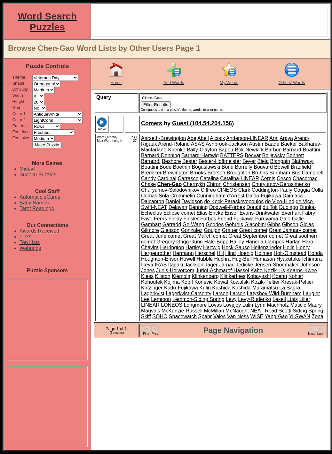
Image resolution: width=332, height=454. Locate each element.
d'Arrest (236, 195)
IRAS (161, 264)
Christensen (236, 184)
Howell (187, 259)
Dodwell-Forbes (227, 207)
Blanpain (280, 161)
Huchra (222, 259)
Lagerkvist (152, 293)
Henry (303, 247)
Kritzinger (152, 287)
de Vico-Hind (279, 201)
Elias (202, 213)
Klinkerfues (232, 276)
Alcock (217, 138)
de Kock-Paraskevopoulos (234, 201)
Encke (216, 213)
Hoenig (245, 253)
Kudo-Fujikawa (181, 287)
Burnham (279, 172)
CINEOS (227, 190)
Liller (304, 299)
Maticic (298, 305)
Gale (285, 218)
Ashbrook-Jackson (227, 144)
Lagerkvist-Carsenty (188, 293)
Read (271, 310)
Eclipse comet (179, 213)
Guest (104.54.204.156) (203, 123)
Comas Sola (155, 195)
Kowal (221, 282)
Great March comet (205, 236)
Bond (227, 167)
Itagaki (175, 264)
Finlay (175, 218)
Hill (220, 253)
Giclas (307, 224)
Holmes (263, 253)
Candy (148, 178)
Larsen (220, 293)
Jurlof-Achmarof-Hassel (222, 270)
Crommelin (182, 195)
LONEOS (171, 305)
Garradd (171, 224)
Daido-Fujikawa (263, 195)
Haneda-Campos (264, 241)
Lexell (279, 299)
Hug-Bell (242, 259)
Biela (263, 161)
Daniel (173, 201)
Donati (253, 207)
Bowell (281, 167)
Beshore (171, 161)
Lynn (260, 305)
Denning (198, 207)
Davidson (192, 201)
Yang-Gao (276, 316)
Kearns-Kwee (301, 270)
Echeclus (151, 213)
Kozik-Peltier (265, 282)
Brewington (175, 172)
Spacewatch (183, 316)
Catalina (209, 178)
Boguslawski (206, 167)
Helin (289, 247)
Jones (148, 270)
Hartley (194, 247)
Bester (189, 161)
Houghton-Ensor (159, 259)
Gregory (165, 241)
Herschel (205, 253)
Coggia (302, 190)
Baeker (289, 144)
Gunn (196, 241)
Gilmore (150, 230)
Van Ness (238, 316)
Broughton (238, 172)
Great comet (253, 230)
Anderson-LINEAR (247, 138)
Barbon (273, 149)
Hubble (204, 259)
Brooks (198, 172)
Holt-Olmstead (289, 253)
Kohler (296, 276)
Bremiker (151, 172)
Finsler (191, 218)
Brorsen (216, 172)
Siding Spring (308, 310)
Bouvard (263, 167)
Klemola (181, 276)
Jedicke (244, 264)
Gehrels (234, 224)
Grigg (182, 241)
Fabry (308, 213)
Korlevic (203, 282)
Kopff (187, 282)
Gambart (151, 224)
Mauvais (150, 310)
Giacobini (255, 224)
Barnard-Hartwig (199, 155)
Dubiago (288, 207)
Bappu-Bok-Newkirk (241, 149)
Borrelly (243, 167)
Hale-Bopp (216, 241)
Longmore (195, 305)
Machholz (278, 305)
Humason (264, 259)
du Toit (270, 207)
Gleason (169, 230)
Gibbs (274, 224)
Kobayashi (259, 276)
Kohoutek (152, 282)
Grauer (230, 230)
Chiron (214, 184)
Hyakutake (288, 259)
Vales (219, 316)
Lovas (215, 305)
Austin (256, 144)
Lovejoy (232, 305)
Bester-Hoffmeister (220, 161)
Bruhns (260, 172)
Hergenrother (156, 253)
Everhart (290, 213)
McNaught (237, 310)
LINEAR (150, 305)
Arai (273, 138)
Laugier (311, 293)
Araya (286, 138)
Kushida (221, 287)
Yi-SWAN (299, 316)
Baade (272, 144)
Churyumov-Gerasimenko (281, 184)
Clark (244, 190)
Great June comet (161, 236)
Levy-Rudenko (254, 299)
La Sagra (289, 287)
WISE (257, 316)
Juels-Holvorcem (175, 270)
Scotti (285, 310)
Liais (292, 299)
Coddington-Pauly (272, 190)
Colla (317, 190)
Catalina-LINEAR (239, 178)
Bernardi (150, 161)
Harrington (172, 247)
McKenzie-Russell (182, 310)
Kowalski (239, 282)
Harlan (293, 241)
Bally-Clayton (202, 149)
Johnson (310, 264)
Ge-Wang (193, 224)
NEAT (256, 310)
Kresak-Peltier (297, 282)
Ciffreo (208, 190)
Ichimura (311, 259)
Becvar (253, 155)
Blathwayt (302, 161)
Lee (145, 299)
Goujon (212, 230)
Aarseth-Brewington (163, 138)
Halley (237, 241)
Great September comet (255, 236)
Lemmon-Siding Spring (198, 299)
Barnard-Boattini (301, 149)
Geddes (215, 224)
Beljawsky (273, 155)
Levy (231, 299)
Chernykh (194, 184)
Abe (191, 138)
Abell (203, 138)
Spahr (205, 316)
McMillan (214, 310)
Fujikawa (243, 218)
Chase (148, 184)
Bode (165, 167)
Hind (230, 253)
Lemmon (161, 299)
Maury (315, 305)
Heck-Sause (236, 247)
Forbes (208, 218)
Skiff (146, 316)
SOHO (159, 316)
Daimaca (292, 195)
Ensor (231, 213)
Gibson (290, 224)
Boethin (181, 167)
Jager (211, 264)
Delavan (178, 207)
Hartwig (211, 247)
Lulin (247, 305)
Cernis (268, 178)
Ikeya (147, 264)
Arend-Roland (174, 144)
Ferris (160, 218)
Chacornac (305, 178)
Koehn (279, 276)
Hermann (183, 253)
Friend (224, 218)
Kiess (147, 276)
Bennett (295, 155)
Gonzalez (192, 230)
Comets (151, 123)
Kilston (162, 276)
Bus (296, 172)
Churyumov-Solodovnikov (170, 190)
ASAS (198, 144)
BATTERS (231, 155)
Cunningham (210, 195)
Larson (237, 293)
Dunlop (307, 207)
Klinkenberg (205, 276)
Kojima (172, 282)
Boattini (149, 167)
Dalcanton (152, 201)
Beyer (249, 161)
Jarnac (226, 264)
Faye (147, 218)
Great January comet (292, 230)
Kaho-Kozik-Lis (267, 270)
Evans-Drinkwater (260, 213)
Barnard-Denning (160, 155)
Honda (315, 253)
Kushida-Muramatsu (255, 287)
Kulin (205, 287)
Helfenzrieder (266, 247)
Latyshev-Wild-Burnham (274, 293)
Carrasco (188, 178)
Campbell (313, 172)
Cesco (284, 178)
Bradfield (301, 167)
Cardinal (167, 178)
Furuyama (266, 218)
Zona (317, 316)
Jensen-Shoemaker (277, 264)
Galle (298, 218)
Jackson (194, 264)
